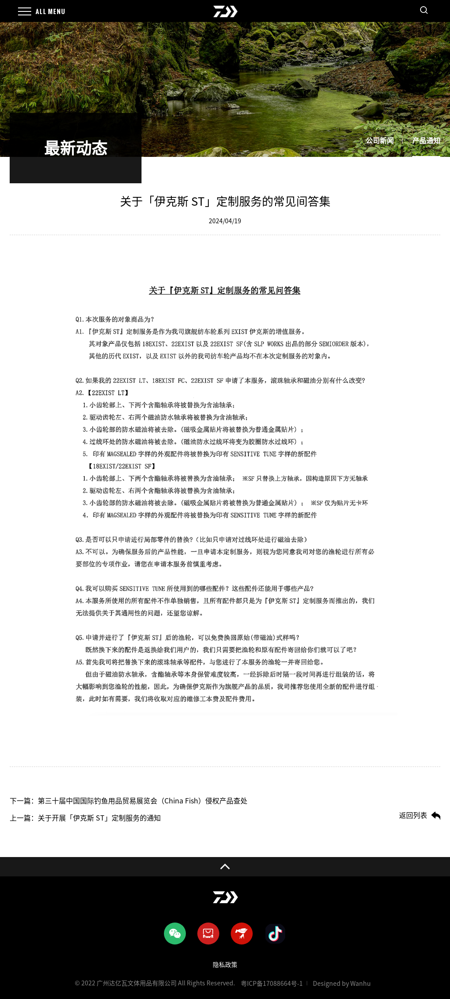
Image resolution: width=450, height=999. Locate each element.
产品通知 (426, 140)
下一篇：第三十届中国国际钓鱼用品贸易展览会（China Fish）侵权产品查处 (128, 800)
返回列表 (413, 815)
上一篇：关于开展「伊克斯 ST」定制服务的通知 (85, 817)
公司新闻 (380, 140)
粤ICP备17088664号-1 (272, 984)
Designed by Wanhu (342, 984)
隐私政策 (225, 965)
